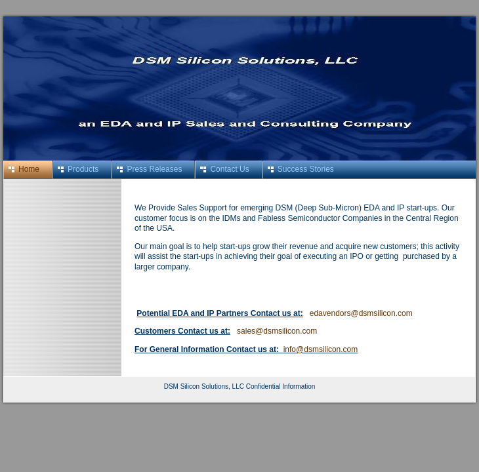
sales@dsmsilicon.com (277, 331)
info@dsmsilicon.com (320, 349)
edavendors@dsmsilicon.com (361, 313)
